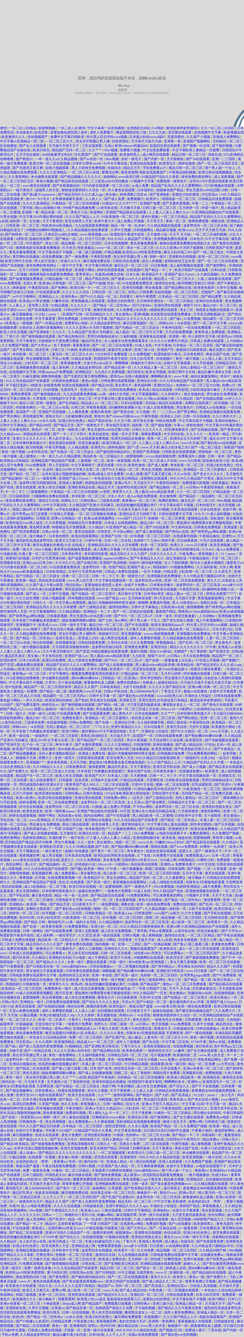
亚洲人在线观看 (171, 1161)
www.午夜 (181, 376)
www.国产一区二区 (99, 900)
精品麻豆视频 (166, 230)
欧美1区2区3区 (29, 669)
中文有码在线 (174, 434)
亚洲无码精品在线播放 (128, 438)
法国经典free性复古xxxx (139, 860)
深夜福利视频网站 (14, 1210)
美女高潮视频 (52, 997)
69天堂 (125, 811)
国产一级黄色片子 (90, 425)
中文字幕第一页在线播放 (106, 128)
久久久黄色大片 (224, 416)
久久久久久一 (81, 305)
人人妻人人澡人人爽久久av (169, 212)
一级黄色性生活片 (159, 1050)
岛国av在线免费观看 (143, 1334)
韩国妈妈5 (161, 567)
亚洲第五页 (128, 700)
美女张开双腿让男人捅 (93, 141)
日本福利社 (146, 190)
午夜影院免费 (101, 256)
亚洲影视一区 (180, 1272)
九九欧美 (139, 656)
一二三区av (167, 412)
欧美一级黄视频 (119, 460)
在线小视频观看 (57, 168)
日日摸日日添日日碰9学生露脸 (167, 1130)
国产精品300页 (102, 385)
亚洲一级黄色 (46, 403)
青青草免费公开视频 (77, 1184)
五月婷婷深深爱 (140, 598)
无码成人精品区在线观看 (164, 403)
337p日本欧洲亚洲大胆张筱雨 (128, 793)
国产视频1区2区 (171, 1330)
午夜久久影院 (109, 1028)
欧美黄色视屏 (204, 287)
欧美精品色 (186, 664)
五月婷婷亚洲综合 (150, 301)
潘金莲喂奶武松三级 (131, 132)
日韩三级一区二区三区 (160, 208)
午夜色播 (156, 1290)
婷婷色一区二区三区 (24, 913)
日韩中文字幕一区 (103, 696)
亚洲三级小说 (144, 350)
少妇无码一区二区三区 (41, 363)
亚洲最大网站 (85, 270)
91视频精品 (74, 1046)
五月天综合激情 (28, 154)
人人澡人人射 (85, 1011)
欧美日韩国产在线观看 (191, 270)
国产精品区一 (189, 496)
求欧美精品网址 (209, 1059)
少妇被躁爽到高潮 (79, 416)
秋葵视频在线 (233, 132)
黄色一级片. (15, 1077)
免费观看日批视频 (196, 483)
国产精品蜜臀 (211, 296)
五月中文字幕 (192, 873)
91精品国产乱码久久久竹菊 (204, 762)
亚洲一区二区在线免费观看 (185, 580)
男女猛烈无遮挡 (118, 425)
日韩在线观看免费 (92, 642)
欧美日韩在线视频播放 (215, 172)
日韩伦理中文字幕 (78, 310)
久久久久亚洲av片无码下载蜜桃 (180, 247)
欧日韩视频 (35, 447)
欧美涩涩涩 (175, 957)
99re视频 (36, 1210)
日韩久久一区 (43, 602)
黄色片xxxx (168, 1192)
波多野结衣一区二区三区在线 (205, 225)
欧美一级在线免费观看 (154, 904)
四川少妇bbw (142, 305)
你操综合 (115, 168)
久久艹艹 (95, 150)
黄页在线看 (106, 465)
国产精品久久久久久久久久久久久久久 (139, 318)
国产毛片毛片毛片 (64, 1139)
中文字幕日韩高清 (99, 265)
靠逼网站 (97, 212)
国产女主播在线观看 (202, 1050)
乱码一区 (223, 744)
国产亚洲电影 (160, 194)
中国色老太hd (55, 1175)
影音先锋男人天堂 (79, 221)
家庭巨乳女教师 (120, 350)
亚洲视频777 (35, 762)
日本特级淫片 (206, 505)
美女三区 (52, 243)
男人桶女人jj (97, 1113)
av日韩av (192, 487)
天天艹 (134, 731)
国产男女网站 (23, 350)
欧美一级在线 (19, 735)
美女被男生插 (90, 873)
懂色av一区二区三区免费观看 (185, 984)
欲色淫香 (41, 132)
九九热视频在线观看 (133, 1255)
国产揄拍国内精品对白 (113, 452)
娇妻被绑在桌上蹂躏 (99, 682)
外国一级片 (210, 208)
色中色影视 (14, 687)
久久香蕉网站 (18, 177)
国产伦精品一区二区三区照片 (93, 594)
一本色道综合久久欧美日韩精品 (115, 478)
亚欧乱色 (215, 154)
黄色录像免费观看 (144, 243)
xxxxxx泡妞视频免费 (161, 456)
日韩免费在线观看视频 (118, 381)
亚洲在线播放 (163, 744)
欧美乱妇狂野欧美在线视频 (157, 589)
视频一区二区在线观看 (173, 784)
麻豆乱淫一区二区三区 (131, 265)
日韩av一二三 (52, 1215)
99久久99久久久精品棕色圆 (160, 1157)
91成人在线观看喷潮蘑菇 (35, 993)
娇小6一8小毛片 (38, 199)
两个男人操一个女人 (220, 168)
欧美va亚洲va (26, 798)
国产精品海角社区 (72, 336)
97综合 (210, 744)
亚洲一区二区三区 (214, 718)
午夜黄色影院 (171, 1108)
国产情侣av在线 (177, 531)
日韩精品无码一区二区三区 (128, 1055)
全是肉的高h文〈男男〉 (34, 1161)
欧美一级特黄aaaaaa (60, 811)
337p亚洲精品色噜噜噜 (23, 678)
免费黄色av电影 (76, 323)
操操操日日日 (109, 633)
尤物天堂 (107, 749)
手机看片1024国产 (59, 1130)
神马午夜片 (64, 744)
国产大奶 (106, 620)
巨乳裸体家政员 (177, 429)
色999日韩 (27, 917)
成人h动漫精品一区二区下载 (45, 886)
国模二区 (152, 917)
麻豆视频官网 (126, 1215)
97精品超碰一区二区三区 (64, 279)
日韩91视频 (131, 935)
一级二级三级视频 (89, 252)
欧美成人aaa (123, 913)
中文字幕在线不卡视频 (55, 252)
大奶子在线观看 (135, 687)
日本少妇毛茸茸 (142, 358)
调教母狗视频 (51, 376)
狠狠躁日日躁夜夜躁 (57, 270)
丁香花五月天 (171, 691)
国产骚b (76, 869)
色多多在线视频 (186, 940)
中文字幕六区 (16, 589)
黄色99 (99, 416)
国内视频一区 (105, 944)
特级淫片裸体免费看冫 (207, 669)
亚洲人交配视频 (87, 931)
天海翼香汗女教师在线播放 (112, 1170)
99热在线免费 (166, 420)
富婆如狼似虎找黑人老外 (69, 132)
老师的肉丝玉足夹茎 (180, 261)
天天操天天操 (144, 940)
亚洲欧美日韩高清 (170, 971)
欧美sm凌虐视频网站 (100, 518)
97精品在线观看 (132, 780)
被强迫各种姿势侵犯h (182, 128)
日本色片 (196, 239)
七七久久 (59, 332)
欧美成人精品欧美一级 (184, 1077)
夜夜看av (60, 1161)
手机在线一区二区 (14, 820)
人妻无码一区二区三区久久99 (71, 354)
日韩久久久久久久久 (147, 429)
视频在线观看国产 (144, 948)
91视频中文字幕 (142, 181)
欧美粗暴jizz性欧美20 (25, 1179)
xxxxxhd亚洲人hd (170, 696)
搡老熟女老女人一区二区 (182, 704)
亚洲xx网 (195, 687)
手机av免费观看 (161, 931)
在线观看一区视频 (42, 1157)
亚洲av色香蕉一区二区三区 (203, 1068)
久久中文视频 (191, 913)
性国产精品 (117, 567)
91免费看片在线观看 (168, 855)
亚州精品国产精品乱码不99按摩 (29, 842)
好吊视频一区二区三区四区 (151, 536)
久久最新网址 (175, 877)
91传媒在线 (8, 554)
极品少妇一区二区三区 (220, 305)
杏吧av (133, 292)
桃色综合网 (76, 1006)
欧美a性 (77, 984)
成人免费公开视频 (131, 221)
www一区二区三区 (111, 247)
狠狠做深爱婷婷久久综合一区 (84, 190)
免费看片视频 (130, 150)
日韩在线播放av (101, 966)
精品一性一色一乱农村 (128, 225)
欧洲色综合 (168, 948)
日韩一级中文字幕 (74, 625)
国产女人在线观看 (33, 145)
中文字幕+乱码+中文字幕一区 (204, 1104)
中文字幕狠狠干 (83, 465)
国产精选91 (25, 159)
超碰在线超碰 (163, 1011)
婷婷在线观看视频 (111, 270)
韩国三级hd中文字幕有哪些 (33, 509)
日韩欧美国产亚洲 (219, 247)
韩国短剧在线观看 (37, 434)
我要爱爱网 (67, 1299)
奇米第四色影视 (96, 554)
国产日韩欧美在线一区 (43, 966)
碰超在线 (185, 838)
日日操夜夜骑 (187, 540)
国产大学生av (41, 345)
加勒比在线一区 (212, 602)
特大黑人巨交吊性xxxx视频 (107, 137)
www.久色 (146, 842)
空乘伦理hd (45, 1255)
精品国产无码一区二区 (69, 150)
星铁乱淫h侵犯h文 (94, 735)
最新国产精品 (166, 611)
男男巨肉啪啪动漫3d (103, 336)
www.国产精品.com (111, 598)
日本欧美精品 (56, 571)
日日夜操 (157, 1246)
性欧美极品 (86, 247)
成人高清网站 (36, 1219)
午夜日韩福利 (233, 1113)
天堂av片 (128, 1002)
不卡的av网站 (123, 531)
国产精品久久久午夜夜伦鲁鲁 (180, 1308)
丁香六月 (13, 336)
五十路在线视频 (70, 682)
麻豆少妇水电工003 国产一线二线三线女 (194, 252)
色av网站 (121, 620)
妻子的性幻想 (57, 1272)
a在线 (4, 221)
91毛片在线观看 (212, 540)
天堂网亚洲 (155, 780)
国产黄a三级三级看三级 (191, 944)
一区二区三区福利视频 (210, 234)
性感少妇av (220, 1175)
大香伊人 (75, 1019)
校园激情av (124, 1232)
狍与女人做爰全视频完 (207, 562)
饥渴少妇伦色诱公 (72, 420)
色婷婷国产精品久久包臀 (114, 1308)
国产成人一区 (36, 594)
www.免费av (169, 1059)
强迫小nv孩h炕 (11, 363)
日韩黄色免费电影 (66, 381)
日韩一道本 (216, 456)
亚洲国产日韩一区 (115, 536)
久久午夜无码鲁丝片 (58, 651)
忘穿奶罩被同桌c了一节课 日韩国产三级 (53, 829)
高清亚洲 (42, 350)
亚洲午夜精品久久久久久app (127, 1206)
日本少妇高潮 (29, 660)
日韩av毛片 (9, 1002)
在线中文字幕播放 (30, 1130)
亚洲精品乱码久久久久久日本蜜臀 (113, 545)
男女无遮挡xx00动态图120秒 (207, 190)
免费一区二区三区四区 (86, 1037)
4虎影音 (22, 239)
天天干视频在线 (28, 851)
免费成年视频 (160, 602)
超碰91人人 (192, 1263)
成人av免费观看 (228, 549)
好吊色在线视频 (31, 806)
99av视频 (111, 150)
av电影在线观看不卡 (172, 833)
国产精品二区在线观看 (33, 1068)
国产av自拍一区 (92, 159)
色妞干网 (230, 509)
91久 (3, 771)
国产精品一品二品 (69, 239)
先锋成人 (149, 682)
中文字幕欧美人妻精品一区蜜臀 (196, 150)
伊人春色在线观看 (122, 190)
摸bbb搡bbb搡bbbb (85, 678)
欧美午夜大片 (104, 221)
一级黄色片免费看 (118, 891)
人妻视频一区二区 (91, 460)
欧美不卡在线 (121, 957)
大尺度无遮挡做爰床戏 (144, 704)
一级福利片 (40, 735)
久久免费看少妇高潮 (131, 310)
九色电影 (233, 1019)
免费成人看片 (195, 1330)
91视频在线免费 (117, 1237)
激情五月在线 (49, 500)
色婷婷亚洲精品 (35, 838)
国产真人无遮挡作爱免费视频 (41, 1046)
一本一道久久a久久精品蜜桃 (56, 159)
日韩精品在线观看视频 (172, 1090)
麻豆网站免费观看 (128, 1317)
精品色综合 (225, 1024)
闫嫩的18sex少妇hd (169, 842)
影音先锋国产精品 (104, 1148)
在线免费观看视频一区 (65, 877)
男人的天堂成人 (46, 261)
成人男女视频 (52, 855)
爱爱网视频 (47, 128)
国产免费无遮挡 (28, 704)
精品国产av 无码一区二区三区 (120, 1286)
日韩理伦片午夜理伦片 (183, 1139)
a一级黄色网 (47, 478)
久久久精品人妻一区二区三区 (156, 367)
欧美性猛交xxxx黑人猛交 (25, 523)
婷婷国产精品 (190, 1206)
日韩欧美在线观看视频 (179, 452)
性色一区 (114, 283)
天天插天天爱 (185, 598)
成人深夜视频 (224, 177)
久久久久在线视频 (67, 1206)
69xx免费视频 (144, 833)
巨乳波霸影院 (202, 784)
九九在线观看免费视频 (92, 225)
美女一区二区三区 (141, 247)
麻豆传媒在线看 (80, 1175)
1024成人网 (167, 860)
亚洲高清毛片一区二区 (219, 1082)
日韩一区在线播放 (197, 416)
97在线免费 (21, 1228)
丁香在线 (214, 1330)
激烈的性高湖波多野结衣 (35, 540)
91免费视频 (193, 318)
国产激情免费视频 (108, 1175)
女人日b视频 (159, 509)
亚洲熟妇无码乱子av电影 (146, 128)
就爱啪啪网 (135, 456)
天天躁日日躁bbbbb (228, 713)
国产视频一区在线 (197, 145)
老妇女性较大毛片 (133, 1321)
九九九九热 (157, 132)
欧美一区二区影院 (155, 545)
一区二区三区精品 (23, 128)
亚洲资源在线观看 (82, 1294)
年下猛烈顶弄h (17, 385)
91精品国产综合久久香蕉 (161, 177)
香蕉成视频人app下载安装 (142, 1179)
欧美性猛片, (118, 1006)
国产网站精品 (188, 718)
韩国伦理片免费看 (167, 1073)
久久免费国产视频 (15, 345)
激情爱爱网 (97, 767)
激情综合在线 (165, 283)
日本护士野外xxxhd (87, 163)
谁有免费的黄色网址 (196, 177)
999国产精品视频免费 (79, 208)
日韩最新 (66, 780)
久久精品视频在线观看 (164, 225)
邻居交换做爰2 (89, 443)
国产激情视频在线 (47, 394)
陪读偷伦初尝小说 (216, 460)
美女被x (112, 194)
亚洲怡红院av (164, 385)
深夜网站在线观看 (154, 478)
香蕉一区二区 (176, 221)
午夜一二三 (201, 203)
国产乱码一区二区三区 (196, 642)
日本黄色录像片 (162, 585)
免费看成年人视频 (192, 456)
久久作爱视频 (55, 523)
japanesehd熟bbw (116, 558)
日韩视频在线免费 (171, 753)
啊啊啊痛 (122, 363)
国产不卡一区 (232, 957)
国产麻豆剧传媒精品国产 (194, 1011)
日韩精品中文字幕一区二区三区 (192, 802)
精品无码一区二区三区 (135, 1201)
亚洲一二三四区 (224, 159)
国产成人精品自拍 (189, 744)
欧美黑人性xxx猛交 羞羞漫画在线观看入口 (109, 1299)
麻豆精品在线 (128, 1325)
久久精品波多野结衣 (106, 323)
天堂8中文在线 (142, 784)
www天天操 (190, 443)
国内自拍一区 (12, 1082)
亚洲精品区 (84, 372)
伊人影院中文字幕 (202, 336)
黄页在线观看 (26, 487)
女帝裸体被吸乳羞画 (67, 199)
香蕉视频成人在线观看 (88, 301)
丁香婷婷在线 (80, 1082)
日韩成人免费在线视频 (121, 571)
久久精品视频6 (208, 274)
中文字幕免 (162, 345)
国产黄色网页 (155, 802)
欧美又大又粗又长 (69, 540)
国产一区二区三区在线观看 (218, 261)
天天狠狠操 (175, 159)
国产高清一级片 (99, 882)
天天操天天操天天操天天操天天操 (206, 682)
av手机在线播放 (67, 509)
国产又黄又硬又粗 (158, 474)
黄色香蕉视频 (57, 762)
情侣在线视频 (43, 642)
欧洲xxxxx (186, 230)
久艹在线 (144, 855)
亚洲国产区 (166, 350)
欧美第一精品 (219, 434)
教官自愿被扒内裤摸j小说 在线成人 (59, 545)
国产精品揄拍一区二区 (18, 478)
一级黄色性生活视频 (167, 1019)
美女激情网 (168, 496)
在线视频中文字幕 (208, 132)
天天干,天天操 (180, 234)
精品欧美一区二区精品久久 (104, 456)
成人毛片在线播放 (72, 669)
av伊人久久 (234, 398)
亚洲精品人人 (49, 296)
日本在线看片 (154, 727)
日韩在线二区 (92, 1263)
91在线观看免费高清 (137, 283)
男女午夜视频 (137, 740)
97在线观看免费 (48, 292)
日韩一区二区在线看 (116, 953)
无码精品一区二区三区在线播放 (141, 1077)
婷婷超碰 (19, 287)
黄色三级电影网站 (152, 979)
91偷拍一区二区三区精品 (173, 1113)
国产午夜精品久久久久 (147, 558)
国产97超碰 (97, 283)
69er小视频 (43, 549)
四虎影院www (31, 1117)
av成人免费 (140, 185)
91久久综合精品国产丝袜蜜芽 (28, 381)
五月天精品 (233, 358)
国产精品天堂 (64, 425)
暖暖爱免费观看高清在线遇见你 (100, 629)
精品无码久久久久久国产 (129, 554)
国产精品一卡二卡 (159, 270)
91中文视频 (126, 1272)
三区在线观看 (92, 145)
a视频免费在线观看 (163, 310)
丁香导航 (26, 208)
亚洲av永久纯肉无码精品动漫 (154, 811)
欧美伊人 (153, 199)
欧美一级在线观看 (107, 935)
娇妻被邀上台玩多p (179, 660)
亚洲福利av (218, 1170)
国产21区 (7, 247)
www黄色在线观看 (37, 185)
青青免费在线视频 (79, 944)
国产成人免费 (114, 199)
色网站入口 (70, 500)
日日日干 (139, 518)
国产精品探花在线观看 (72, 181)
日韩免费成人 (45, 1090)
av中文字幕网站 (24, 296)
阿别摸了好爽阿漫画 (135, 1148)
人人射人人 (94, 199)
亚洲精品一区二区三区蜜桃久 (205, 469)
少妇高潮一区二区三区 (195, 571)
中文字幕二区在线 (176, 1042)
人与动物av (234, 341)
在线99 (134, 562)
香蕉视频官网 (33, 416)
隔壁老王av (234, 562)
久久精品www (11, 434)
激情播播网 (194, 607)
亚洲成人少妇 (170, 416)
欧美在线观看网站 (85, 536)
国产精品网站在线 (178, 287)
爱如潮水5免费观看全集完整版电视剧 (205, 523)
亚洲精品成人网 (83, 1246)
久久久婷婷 (86, 1015)
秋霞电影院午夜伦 (168, 354)
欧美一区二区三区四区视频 (160, 873)
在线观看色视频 (185, 536)
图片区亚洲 (21, 957)
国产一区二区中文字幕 (210, 323)
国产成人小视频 (194, 767)
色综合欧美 (173, 1232)
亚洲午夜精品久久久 (126, 727)
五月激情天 (234, 474)
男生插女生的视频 (104, 700)
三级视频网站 (38, 491)
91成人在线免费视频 (159, 407)
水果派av (57, 1308)
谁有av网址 (63, 1028)
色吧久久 (101, 1024)
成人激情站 (28, 456)
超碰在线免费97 (41, 239)
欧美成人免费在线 (112, 1259)
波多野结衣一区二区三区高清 (198, 585)
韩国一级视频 (81, 1157)
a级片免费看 (212, 886)
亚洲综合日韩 (147, 381)
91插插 (72, 350)
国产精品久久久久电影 (17, 1255)
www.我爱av (35, 709)
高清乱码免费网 (54, 660)
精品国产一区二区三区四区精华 (48, 687)
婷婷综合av (50, 704)
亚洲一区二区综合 (14, 824)
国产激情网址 (216, 265)
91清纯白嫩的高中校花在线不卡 (158, 789)
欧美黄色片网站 (224, 727)
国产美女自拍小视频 (178, 620)
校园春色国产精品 (170, 190)
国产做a (176, 318)
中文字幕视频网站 (146, 394)
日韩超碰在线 (184, 1028)
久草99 (50, 682)
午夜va (179, 425)
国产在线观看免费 (97, 713)
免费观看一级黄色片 (172, 181)
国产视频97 (231, 660)
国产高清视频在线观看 (45, 310)
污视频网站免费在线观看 (51, 496)
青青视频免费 (71, 363)
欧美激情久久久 (13, 137)
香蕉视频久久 (208, 554)
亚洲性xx (229, 536)
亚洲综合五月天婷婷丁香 (189, 438)
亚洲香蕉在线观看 (153, 336)
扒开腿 (40, 877)
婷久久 (5, 882)
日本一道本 (164, 616)
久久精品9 (230, 842)
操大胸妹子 (38, 536)
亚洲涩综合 (159, 647)
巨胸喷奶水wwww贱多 (109, 1117)
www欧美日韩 (129, 177)
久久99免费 (146, 1250)
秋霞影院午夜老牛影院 (127, 234)
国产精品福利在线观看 (209, 1272)
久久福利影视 (207, 567)
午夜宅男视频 (55, 447)
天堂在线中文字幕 (49, 1024)
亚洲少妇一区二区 (94, 389)
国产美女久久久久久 (208, 474)
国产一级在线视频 (199, 1033)
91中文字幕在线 (116, 163)
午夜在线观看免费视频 (59, 1166)
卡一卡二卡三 (15, 491)
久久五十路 (123, 420)
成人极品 (135, 1037)
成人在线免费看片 (43, 780)
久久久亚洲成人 (24, 789)
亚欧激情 (217, 518)
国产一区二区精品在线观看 (133, 611)
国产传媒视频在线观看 (222, 740)
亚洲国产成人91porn (179, 274)
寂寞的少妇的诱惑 (186, 194)
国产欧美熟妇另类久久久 (193, 749)
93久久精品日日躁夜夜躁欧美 (158, 758)
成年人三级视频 (90, 948)
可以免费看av (55, 953)
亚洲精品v (17, 904)
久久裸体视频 (104, 1121)
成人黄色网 (61, 367)
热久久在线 (70, 1104)
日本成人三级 (118, 775)
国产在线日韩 (87, 562)
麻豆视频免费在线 (97, 261)
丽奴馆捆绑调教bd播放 (79, 620)
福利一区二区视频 (14, 274)
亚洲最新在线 (10, 562)
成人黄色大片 (122, 713)
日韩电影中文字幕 (63, 398)
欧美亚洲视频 (220, 545)
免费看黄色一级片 (58, 988)
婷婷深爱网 (27, 802)
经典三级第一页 (122, 1024)
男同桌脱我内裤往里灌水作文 (87, 589)
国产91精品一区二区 (152, 1002)
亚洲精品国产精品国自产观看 (53, 460)
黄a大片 (31, 864)
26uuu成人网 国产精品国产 (82, 1303)
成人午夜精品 (98, 957)
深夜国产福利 (234, 447)
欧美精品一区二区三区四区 (22, 988)
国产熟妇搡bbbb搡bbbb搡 (204, 735)
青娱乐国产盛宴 (141, 1006)
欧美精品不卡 (152, 274)
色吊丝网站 (217, 1215)
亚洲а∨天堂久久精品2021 (161, 1104)
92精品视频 (60, 305)
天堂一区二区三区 (225, 558)
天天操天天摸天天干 (64, 145)
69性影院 (181, 389)
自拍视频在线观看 (111, 1011)
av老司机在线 (107, 208)
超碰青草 (7, 1024)
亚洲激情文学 (178, 829)
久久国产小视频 (198, 137)
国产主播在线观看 (153, 829)
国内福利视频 (152, 562)
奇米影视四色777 (98, 829)
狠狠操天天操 (26, 758)
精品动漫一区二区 (55, 212)
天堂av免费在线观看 (24, 1011)
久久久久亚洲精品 (53, 172)
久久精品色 (233, 1206)
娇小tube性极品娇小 (174, 669)
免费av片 (229, 385)
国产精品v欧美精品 (15, 1144)
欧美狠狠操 (90, 979)
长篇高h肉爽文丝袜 (110, 274)
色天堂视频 (227, 505)
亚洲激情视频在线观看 (203, 891)
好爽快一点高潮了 (214, 846)
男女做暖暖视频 (38, 358)
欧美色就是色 (99, 434)
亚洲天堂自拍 (177, 727)
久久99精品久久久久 (48, 767)
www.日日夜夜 (190, 460)
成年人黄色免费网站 (179, 1312)
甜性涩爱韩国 (115, 1126)
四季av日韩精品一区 (66, 518)
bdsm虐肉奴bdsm (205, 611)
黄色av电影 (90, 381)
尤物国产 (208, 292)
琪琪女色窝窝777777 (221, 594)
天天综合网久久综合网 (166, 740)
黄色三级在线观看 (76, 824)
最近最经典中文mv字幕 (187, 1002)
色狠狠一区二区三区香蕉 (167, 518)
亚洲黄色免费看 (137, 647)
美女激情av (123, 314)
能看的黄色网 (104, 310)
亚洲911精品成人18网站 (99, 940)
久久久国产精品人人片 (83, 216)
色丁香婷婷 (62, 345)
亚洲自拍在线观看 (144, 163)
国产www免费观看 (184, 846)
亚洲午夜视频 (193, 1259)
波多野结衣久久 (196, 1108)
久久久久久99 (29, 1215)
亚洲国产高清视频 (52, 412)
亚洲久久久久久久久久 (29, 438)
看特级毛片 (56, 922)
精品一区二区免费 (202, 1064)
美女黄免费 (111, 860)
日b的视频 (51, 389)
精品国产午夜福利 (102, 1077)
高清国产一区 (26, 412)
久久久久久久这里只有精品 (75, 1286)
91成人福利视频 (219, 514)
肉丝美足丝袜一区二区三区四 (153, 718)
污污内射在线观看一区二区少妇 (106, 185)
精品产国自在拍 (97, 279)
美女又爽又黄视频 (184, 962)
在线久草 (30, 283)
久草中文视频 (121, 230)
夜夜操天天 (163, 1028)
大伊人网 (226, 567)
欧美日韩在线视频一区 (86, 886)
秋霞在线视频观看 (76, 385)
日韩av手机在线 (116, 691)
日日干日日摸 (95, 239)
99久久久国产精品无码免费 (40, 1126)
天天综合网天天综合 (67, 820)
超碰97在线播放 (77, 851)
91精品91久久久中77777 (120, 203)
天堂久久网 (208, 940)
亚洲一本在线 (102, 975)
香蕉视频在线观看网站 (130, 882)
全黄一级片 (76, 962)
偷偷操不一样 (147, 1192)
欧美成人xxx (48, 625)
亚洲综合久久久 (116, 948)
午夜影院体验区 (168, 483)
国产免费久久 (18, 771)
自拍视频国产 (38, 137)
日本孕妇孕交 (71, 554)
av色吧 (105, 491)
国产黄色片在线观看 (218, 704)
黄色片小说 (79, 212)
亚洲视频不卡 (26, 625)
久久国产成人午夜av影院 (45, 585)
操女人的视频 (152, 261)
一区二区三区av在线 (84, 172)
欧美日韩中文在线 (19, 261)
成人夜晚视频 (152, 935)
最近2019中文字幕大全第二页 (77, 469)
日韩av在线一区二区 (57, 531)
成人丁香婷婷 (140, 1073)
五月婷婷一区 (189, 208)
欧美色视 (157, 1139)
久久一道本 (86, 842)
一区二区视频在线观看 (132, 966)
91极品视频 (29, 1015)
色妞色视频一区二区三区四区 (176, 292)
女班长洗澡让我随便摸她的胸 (64, 474)
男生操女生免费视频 (222, 394)
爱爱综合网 (110, 172)
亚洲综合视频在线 (93, 350)
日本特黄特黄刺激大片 (29, 443)
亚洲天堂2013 (26, 1095)
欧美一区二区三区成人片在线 (155, 460)
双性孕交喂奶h (151, 678)
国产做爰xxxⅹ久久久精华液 (132, 279)
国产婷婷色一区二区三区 (24, 234)
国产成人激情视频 (149, 531)
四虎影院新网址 (12, 718)
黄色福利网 (143, 385)
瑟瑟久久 (186, 851)
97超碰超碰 (25, 1024)
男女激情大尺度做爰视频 (183, 678)
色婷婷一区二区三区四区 (159, 975)
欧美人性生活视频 (14, 332)
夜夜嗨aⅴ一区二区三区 (139, 500)
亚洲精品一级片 (32, 1002)
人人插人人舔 (212, 358)
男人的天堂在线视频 (83, 953)
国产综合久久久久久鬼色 (101, 1002)
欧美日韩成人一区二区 (120, 443)
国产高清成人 (181, 1095)
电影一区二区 (126, 842)
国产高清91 (223, 784)
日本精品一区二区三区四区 (179, 296)
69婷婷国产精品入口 (209, 1219)
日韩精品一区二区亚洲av (120, 678)
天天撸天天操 (130, 208)
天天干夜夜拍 (52, 221)
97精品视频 (112, 252)
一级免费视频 (108, 904)
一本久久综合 (33, 700)
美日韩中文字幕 (130, 594)
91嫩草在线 (61, 301)
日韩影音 (235, 270)
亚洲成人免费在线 (92, 753)
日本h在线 (219, 270)
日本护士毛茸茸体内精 (49, 558)
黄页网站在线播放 (26, 256)
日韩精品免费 (61, 1321)
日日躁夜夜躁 (19, 496)
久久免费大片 (225, 1011)
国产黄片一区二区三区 (108, 851)
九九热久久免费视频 (110, 372)
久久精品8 (96, 527)
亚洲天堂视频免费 (74, 1148)
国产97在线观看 (106, 154)
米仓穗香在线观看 (45, 177)
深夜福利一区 (212, 1135)
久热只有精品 (42, 1028)
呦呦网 (143, 602)
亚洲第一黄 (173, 141)
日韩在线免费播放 (123, 389)
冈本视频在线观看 (82, 598)
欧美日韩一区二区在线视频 (50, 163)
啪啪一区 (100, 908)
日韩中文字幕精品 (14, 425)
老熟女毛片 (54, 416)
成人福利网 (45, 935)
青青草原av (84, 274)
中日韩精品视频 (137, 1064)
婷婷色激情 (187, 163)
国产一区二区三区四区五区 (218, 163)
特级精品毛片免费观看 (85, 523)
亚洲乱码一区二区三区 (147, 1294)
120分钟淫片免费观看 (111, 354)
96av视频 (113, 159)
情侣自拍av (74, 585)
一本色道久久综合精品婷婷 (46, 1037)
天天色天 (69, 247)
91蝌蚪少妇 (206, 860)
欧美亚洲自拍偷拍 (59, 700)
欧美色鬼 (169, 838)
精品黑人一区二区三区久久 (175, 279)
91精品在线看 (81, 358)
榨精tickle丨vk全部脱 (175, 323)
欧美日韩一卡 (81, 287)
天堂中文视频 (199, 727)
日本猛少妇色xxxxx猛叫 (147, 137)
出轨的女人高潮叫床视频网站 (41, 327)
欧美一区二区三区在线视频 (220, 962)
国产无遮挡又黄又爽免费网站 (86, 376)
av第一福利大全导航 (114, 394)
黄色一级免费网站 (63, 1055)
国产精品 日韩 (35, 922)
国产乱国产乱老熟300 (118, 1197)
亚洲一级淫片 (65, 758)
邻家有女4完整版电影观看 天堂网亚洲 (214, 882)
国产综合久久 (179, 1086)
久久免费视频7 (141, 354)
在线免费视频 (52, 256)
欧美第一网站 (94, 869)
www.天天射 (151, 447)
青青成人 (39, 1228)
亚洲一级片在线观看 (154, 1215)
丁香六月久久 (131, 1046)
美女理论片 (124, 385)
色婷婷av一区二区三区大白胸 (198, 385)
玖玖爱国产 (83, 154)
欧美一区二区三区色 (214, 256)
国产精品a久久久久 (51, 962)
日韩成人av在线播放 (211, 407)
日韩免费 (146, 292)
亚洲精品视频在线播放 (33, 1250)
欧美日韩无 (42, 150)
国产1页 (133, 447)
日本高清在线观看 (184, 509)
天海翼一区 (73, 1330)
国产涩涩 (82, 651)
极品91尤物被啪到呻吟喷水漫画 (112, 602)
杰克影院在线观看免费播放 (171, 314)
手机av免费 (61, 358)
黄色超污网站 (10, 700)
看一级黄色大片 (133, 576)
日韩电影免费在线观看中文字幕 (33, 975)
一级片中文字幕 (71, 265)
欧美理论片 (168, 163)
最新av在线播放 (196, 691)
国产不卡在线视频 (206, 1086)
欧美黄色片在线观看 (21, 1286)
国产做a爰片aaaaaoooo (39, 194)
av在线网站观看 (178, 1246)
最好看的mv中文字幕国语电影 (104, 731)
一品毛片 (223, 758)
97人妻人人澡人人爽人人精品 (108, 838)
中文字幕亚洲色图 (128, 1130)
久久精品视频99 (111, 922)
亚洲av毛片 (123, 483)
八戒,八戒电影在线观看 (215, 279)
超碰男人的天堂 (47, 190)
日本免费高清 (210, 1228)
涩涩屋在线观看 (180, 132)
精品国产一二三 (120, 833)
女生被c (35, 221)
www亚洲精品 (39, 820)
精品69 (50, 1223)
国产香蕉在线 (123, 412)
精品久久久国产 (86, 687)
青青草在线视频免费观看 (73, 549)
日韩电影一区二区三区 (69, 283)
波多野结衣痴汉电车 (132, 487)
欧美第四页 (194, 740)
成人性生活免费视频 (116, 931)
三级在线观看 (111, 1210)
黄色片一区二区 (44, 429)
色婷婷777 (141, 540)
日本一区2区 (221, 855)
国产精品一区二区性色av (112, 305)
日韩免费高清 (76, 767)
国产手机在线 (19, 895)
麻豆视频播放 (22, 314)
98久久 (142, 398)
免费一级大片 (23, 549)
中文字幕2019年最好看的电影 (41, 216)
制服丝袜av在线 (200, 993)
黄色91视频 (44, 181)
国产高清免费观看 (26, 531)
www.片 (162, 1272)
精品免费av (211, 1139)
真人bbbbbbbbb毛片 (144, 691)
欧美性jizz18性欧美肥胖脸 (142, 252)
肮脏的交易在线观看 (165, 145)
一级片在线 (66, 709)
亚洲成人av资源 (230, 647)
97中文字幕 (162, 1201)
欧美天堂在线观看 (82, 1095)
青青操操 (26, 877)
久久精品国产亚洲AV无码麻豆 (91, 332)
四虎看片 (127, 296)
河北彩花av (210, 194)
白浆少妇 (207, 758)
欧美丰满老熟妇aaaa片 (168, 625)
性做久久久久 (71, 261)
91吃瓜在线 (50, 860)
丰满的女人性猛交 (198, 696)
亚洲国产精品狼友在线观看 (126, 212)
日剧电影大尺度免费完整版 (59, 341)
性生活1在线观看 (72, 882)
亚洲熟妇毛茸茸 (52, 846)
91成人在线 (144, 345)
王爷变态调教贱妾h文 (209, 314)
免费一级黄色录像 (37, 1170)
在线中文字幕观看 (177, 363)
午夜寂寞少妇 (84, 1321)
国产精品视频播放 (23, 753)
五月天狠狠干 (19, 1028)
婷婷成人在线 (176, 1268)
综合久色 (133, 1104)
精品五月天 (132, 168)
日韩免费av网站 (116, 798)
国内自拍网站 (94, 815)
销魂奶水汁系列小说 (146, 363)
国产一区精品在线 (49, 323)
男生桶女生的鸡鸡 (191, 966)
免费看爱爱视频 (109, 1246)
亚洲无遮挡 (146, 700)
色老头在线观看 (47, 1135)
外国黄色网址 (26, 407)
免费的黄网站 (169, 500)
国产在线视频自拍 (67, 185)
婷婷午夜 (168, 540)
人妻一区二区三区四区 (223, 638)
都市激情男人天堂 (14, 611)
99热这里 (170, 571)
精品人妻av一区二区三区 (185, 594)
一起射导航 (228, 753)
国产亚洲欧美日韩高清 (102, 1046)
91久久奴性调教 (28, 598)
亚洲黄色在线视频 (183, 256)
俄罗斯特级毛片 (133, 824)
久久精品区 (185, 398)
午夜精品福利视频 (183, 172)
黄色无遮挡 (141, 1019)
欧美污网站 (71, 731)
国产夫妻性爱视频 (176, 203)
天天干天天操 (222, 895)
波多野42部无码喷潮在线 (38, 483)
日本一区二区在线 (118, 540)
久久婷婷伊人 (171, 394)
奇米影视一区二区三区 (29, 354)
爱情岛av (116, 376)
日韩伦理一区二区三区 (109, 292)
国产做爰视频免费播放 (26, 279)
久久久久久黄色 (112, 1033)
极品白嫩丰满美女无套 (215, 372)
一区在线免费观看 (198, 327)
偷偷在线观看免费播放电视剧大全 (185, 243)
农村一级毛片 (131, 159)
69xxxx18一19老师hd (177, 709)
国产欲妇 (81, 700)
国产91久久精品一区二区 (99, 296)
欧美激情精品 (64, 1042)
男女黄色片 (185, 407)
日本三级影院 (33, 1175)
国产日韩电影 (106, 1272)
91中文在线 (206, 864)
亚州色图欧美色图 (118, 1219)
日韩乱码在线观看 (126, 261)
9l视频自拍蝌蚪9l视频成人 (46, 230)
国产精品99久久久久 (113, 1294)
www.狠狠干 (32, 629)
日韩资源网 (177, 869)
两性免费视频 (68, 318)
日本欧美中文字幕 (189, 815)
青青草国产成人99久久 (83, 784)
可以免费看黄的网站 (202, 753)
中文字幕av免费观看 (70, 602)
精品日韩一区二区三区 (189, 154)
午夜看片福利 (202, 1130)
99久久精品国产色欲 (168, 891)
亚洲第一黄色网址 (162, 1321)
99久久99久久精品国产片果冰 (129, 239)
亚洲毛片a (99, 447)
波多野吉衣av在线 (149, 580)
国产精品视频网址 (20, 1090)
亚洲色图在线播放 (98, 1135)
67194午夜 (199, 1042)
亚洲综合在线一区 (92, 833)
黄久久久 (214, 580)
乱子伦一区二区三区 (38, 744)
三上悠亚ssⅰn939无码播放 (110, 181)
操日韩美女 (135, 372)
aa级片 (174, 913)
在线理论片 (187, 1059)
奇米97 (225, 376)
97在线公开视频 (62, 514)
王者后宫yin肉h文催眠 (61, 234)
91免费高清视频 (31, 1263)
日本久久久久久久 (164, 554)
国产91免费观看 (12, 966)
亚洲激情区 (129, 1157)
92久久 (200, 514)
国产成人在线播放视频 (116, 664)
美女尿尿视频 (212, 1210)
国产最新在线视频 (227, 243)
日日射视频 (159, 265)
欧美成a (45, 283)
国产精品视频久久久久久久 (81, 177)
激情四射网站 (119, 607)
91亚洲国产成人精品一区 (125, 527)
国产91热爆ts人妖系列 (32, 1321)
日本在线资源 (210, 509)
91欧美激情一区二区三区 (121, 216)
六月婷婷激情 (188, 811)
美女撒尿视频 (126, 900)
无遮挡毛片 (69, 389)
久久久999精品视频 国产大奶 (88, 846)
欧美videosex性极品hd (131, 145)
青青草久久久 (122, 491)
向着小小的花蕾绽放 (136, 1028)
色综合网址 (14, 864)
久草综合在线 (118, 642)
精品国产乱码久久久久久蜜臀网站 (177, 185)
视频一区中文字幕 (125, 434)
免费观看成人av (198, 855)
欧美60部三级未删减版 (132, 749)
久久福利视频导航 (151, 722)
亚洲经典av (70, 296)
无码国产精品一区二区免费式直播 (207, 793)
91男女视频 (9, 216)
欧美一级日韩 (176, 1064)
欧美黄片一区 (120, 669)
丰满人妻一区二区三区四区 (39, 554)
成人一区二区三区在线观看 (199, 948)
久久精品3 (39, 957)
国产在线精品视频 (210, 398)
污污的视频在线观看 (219, 185)
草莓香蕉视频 (96, 407)
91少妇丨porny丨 (48, 314)
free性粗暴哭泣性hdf (57, 154)
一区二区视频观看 (112, 1152)
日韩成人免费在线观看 (207, 341)
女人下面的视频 (176, 562)
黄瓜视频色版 (131, 633)
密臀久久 (45, 758)
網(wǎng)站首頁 (124, 86)
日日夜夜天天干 (84, 904)
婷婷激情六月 (90, 1139)
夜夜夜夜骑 (81, 345)
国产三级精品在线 (93, 607)
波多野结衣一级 (94, 567)
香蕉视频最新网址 (212, 598)
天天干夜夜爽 (120, 1090)
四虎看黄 (125, 940)
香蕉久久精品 (214, 1019)
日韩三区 (58, 350)
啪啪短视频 (160, 846)
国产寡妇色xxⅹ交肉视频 (218, 443)
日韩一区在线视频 (76, 1312)
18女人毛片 (116, 496)
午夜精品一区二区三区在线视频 (76, 203)
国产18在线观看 (198, 159)
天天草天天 (155, 221)
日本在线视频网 (116, 243)
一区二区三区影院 (227, 327)
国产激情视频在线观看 (39, 336)
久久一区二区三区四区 (218, 128)
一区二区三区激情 (72, 128)
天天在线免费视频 (179, 332)
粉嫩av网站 (106, 1215)
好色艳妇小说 (85, 864)
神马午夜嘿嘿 (146, 296)
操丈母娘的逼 (194, 394)
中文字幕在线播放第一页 (142, 549)
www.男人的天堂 (81, 580)
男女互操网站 (117, 877)
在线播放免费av (191, 771)
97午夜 (211, 647)
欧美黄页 (212, 771)
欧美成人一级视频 (19, 323)
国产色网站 (60, 287)
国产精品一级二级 (53, 691)
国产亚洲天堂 (219, 651)
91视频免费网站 (182, 567)
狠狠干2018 (192, 305)
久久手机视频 (203, 363)
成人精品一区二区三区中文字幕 (139, 332)
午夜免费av (188, 554)
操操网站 (110, 177)
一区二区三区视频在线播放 (97, 514)
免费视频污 (136, 199)
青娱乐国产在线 (218, 354)
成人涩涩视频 (181, 1219)
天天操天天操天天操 (146, 141)
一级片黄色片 (23, 190)
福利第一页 (18, 221)
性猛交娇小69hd (123, 589)
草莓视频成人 (166, 642)
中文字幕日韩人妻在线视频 (115, 398)
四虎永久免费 (130, 1144)
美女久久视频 (97, 1090)
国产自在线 (151, 1042)
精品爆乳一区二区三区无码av (65, 696)
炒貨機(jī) (80, 92)
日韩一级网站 (33, 931)
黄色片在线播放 (150, 900)
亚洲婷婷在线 (16, 1308)
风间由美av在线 (70, 815)
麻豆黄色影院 (42, 895)
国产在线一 (154, 660)
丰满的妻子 (57, 838)
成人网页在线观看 (156, 154)
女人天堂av (135, 802)
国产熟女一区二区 (150, 1268)
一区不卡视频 (151, 571)
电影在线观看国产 (153, 172)
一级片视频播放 (131, 869)
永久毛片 (228, 1095)
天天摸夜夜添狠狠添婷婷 (71, 647)
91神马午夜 (94, 540)
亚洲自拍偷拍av (227, 420)
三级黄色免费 (22, 318)
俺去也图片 (217, 350)
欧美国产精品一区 (164, 1126)
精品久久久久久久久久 (187, 647)
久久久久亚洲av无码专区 (73, 1050)
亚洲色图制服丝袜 (147, 838)
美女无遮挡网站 (28, 891)
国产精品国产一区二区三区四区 (101, 740)
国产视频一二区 (199, 869)
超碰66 (50, 709)
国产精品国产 (150, 984)
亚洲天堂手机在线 (167, 767)
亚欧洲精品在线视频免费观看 (139, 1121)
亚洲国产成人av (139, 567)
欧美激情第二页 (185, 1055)
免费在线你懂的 (185, 904)
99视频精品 (187, 860)
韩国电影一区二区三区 (179, 199)
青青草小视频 (223, 838)
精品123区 (26, 403)
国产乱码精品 (69, 403)
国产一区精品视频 (158, 944)
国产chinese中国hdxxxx (123, 416)
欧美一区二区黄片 (52, 1019)
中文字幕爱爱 (45, 318)
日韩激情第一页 (34, 984)
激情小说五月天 (175, 1121)
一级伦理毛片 (66, 935)
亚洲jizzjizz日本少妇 (38, 562)
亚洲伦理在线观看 (168, 305)
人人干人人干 (53, 1197)
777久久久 (101, 727)
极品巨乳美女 (92, 341)
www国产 (124, 518)
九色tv (109, 145)
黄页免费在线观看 (227, 1232)
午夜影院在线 (38, 287)
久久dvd (208, 549)
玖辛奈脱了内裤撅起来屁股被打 (36, 620)
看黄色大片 (106, 997)
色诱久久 (177, 545)
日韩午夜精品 (93, 793)
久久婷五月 (223, 571)
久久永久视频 (138, 1126)
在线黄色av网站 (132, 1223)
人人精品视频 (78, 447)
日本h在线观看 (132, 403)
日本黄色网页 (193, 354)
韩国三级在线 (177, 722)
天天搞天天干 (144, 483)
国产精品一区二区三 (24, 474)
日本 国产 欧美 (101, 1068)
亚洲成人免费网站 (227, 137)
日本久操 (133, 274)
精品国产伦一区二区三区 (35, 775)
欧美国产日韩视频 (26, 749)
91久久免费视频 (142, 642)
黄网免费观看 (199, 221)
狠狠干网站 (47, 815)
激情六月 (236, 718)
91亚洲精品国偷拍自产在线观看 (216, 212)
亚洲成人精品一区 (120, 1161)
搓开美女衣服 (143, 420)
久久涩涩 (85, 935)
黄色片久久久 (161, 1277)
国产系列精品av (163, 966)
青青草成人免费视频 (210, 332)
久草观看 (40, 398)
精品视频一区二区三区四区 (82, 243)
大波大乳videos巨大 (98, 363)
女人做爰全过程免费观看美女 (126, 341)
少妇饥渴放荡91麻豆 (205, 389)
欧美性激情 (137, 465)
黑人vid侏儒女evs (185, 602)
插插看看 (157, 1064)
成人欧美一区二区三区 (120, 873)
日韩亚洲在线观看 (91, 758)
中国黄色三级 (114, 1228)
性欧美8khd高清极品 (57, 225)
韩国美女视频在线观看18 (215, 310)
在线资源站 (121, 141)
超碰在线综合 (168, 682)
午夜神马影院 (172, 327)
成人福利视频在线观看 (187, 265)
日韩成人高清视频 (204, 1286)
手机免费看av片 (155, 168)
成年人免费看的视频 (145, 638)
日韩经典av (89, 500)
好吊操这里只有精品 (172, 700)
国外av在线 (217, 1042)
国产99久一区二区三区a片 (134, 616)
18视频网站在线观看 (148, 957)
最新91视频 (139, 651)
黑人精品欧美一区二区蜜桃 (152, 815)
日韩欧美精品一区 (99, 913)
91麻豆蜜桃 (31, 376)
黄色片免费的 (71, 1135)
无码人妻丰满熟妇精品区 (57, 753)
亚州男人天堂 (38, 305)
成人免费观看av (67, 873)
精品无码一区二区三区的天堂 (74, 1259)
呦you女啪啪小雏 (48, 208)
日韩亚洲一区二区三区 (23, 225)
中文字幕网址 (59, 673)
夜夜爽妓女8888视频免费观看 (214, 1090)
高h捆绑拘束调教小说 (125, 407)
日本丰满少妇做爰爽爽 (45, 589)
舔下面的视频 (222, 145)
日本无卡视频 (147, 1059)
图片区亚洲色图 (67, 979)
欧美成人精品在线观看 (156, 389)
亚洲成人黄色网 (71, 483)
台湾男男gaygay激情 (195, 975)
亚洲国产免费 (150, 203)
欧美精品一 (73, 789)
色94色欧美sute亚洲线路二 (78, 749)
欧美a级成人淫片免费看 (106, 474)
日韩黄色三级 (215, 1121)
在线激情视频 (57, 722)
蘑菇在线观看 (97, 962)
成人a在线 (164, 940)
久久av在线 (182, 474)
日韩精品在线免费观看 (215, 199)
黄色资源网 (129, 172)
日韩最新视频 (57, 616)
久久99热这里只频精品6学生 (204, 576)
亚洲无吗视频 (133, 287)
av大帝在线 (226, 1064)
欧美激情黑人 (130, 154)
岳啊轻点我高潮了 (199, 403)
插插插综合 (173, 469)
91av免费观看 (36, 465)
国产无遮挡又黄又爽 (28, 168)
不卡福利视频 (145, 1308)
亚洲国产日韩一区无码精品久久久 (88, 314)
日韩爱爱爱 (194, 1019)
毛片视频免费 (161, 1055)
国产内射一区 (154, 159)
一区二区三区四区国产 (126, 908)
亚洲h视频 (141, 314)
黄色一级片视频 (187, 358)
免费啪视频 (214, 1073)
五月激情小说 (157, 234)
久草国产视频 (49, 1104)
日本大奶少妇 (222, 629)
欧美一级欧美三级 (72, 429)
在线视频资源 (66, 642)
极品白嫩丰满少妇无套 (70, 1334)
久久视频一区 (146, 412)
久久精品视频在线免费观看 (88, 230)
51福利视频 (129, 336)
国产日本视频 (225, 824)
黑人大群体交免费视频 (88, 168)
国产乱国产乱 (115, 1037)
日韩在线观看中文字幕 (176, 514)
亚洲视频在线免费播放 (164, 576)
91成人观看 (134, 474)
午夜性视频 (150, 416)
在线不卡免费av (136, 585)
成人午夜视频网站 (210, 620)
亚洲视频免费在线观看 (171, 239)
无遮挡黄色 (176, 137)
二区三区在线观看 (116, 784)
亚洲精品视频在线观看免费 (220, 412)
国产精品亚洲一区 (118, 367)
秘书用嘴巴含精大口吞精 (196, 283)
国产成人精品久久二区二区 (163, 1281)
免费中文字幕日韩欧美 (67, 137)
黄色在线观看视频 (47, 1281)
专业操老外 (24, 132)
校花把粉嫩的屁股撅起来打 (137, 505)
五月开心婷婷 (171, 673)
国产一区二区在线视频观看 (128, 1277)
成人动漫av (28, 1152)
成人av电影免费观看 (142, 496)
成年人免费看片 (102, 132)
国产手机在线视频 (218, 913)
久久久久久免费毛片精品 (170, 341)
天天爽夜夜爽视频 (151, 1166)
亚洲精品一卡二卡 (97, 611)
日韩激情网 (142, 744)
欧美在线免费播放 (205, 829)
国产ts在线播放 (180, 1223)
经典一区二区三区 (76, 576)
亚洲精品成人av (85, 1028)
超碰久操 (236, 625)
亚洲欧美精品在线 (82, 487)
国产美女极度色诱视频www (172, 1184)
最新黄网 (75, 691)
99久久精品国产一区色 (150, 993)
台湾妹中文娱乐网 (105, 780)
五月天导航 (79, 762)
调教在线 (218, 221)
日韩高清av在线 (173, 607)
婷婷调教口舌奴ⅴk (134, 194)
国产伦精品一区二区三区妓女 (137, 327)
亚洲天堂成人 (66, 638)
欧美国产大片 (95, 775)
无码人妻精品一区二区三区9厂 (203, 367)
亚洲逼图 (231, 527)
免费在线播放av (129, 682)
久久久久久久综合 (76, 292)
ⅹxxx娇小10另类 (135, 1246)
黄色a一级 (197, 1277)
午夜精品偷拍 (209, 536)
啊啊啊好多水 (161, 376)
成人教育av (132, 1175)
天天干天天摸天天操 (210, 230)
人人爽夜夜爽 (78, 412)
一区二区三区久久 (60, 141)
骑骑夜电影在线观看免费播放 (38, 247)
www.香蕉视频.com (94, 234)
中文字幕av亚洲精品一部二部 (22, 141)
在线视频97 (134, 270)
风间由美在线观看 (52, 580)
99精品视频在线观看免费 (110, 651)
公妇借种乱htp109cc (209, 709)
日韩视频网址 (143, 230)
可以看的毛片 (66, 948)
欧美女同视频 (156, 372)
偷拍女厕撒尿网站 (205, 376)
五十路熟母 (213, 815)
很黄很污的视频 (18, 558)
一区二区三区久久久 (21, 1019)
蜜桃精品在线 (198, 518)
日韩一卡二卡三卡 (106, 576)
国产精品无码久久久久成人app (81, 194)
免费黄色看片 (72, 718)
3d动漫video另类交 (147, 953)
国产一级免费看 (77, 256)
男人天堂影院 (59, 465)
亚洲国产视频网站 (197, 141)
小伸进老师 (51, 1303)
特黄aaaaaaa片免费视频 (56, 372)
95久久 (122, 465)
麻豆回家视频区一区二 (140, 323)
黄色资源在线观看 (63, 443)
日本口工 (234, 1299)
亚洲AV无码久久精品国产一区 (68, 1232)
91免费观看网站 (139, 895)
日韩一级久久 (16, 713)
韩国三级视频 (155, 869)
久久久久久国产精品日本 (168, 687)
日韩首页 (104, 531)
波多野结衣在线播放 (97, 1250)
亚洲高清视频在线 (157, 1046)
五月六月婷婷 (29, 270)
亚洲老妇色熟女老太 (217, 806)
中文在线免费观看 (156, 150)
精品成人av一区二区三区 (100, 403)
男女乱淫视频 (152, 469)
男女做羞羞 (154, 287)
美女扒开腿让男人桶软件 (78, 633)
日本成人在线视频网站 (121, 523)
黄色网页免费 (40, 527)
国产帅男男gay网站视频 (209, 531)
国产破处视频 (161, 425)
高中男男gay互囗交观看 (30, 514)
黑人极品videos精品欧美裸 (155, 491)
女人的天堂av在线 (33, 1241)
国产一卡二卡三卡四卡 (70, 434)
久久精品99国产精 (213, 1250)
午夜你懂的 (126, 1086)
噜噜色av (185, 611)
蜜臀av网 (196, 1121)
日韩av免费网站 (81, 722)
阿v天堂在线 (163, 598)
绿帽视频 (108, 971)
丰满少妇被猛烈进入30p (57, 1015)
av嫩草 (180, 1050)
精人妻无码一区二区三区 (217, 1192)
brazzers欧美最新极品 (28, 571)
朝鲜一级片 (158, 256)
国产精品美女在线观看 (225, 767)
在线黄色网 (52, 385)
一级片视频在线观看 (35, 647)
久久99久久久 (65, 562)
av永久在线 (48, 420)
